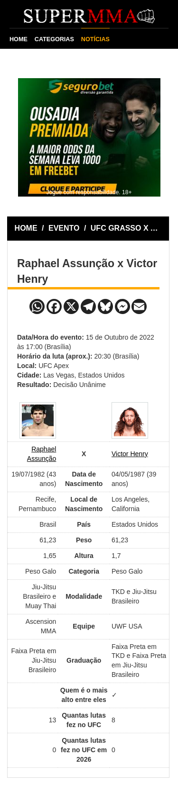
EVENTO (64, 228)
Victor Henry (130, 454)
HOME (18, 39)
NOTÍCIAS (95, 39)
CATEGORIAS (54, 39)
